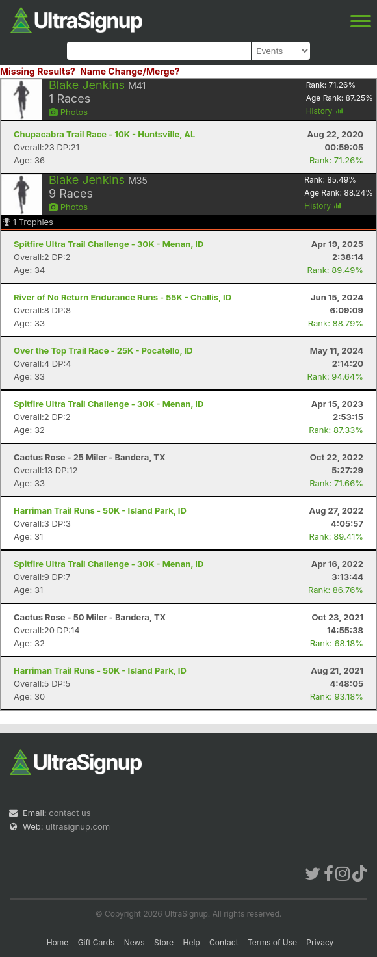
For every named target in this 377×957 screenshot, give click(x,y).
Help (191, 942)
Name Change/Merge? (130, 71)
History (325, 111)
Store (164, 942)
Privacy (319, 942)
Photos (68, 112)
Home (58, 942)
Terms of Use (272, 942)
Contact (224, 942)
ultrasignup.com (78, 826)
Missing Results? (37, 71)
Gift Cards (96, 942)
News (134, 942)
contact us (69, 812)
